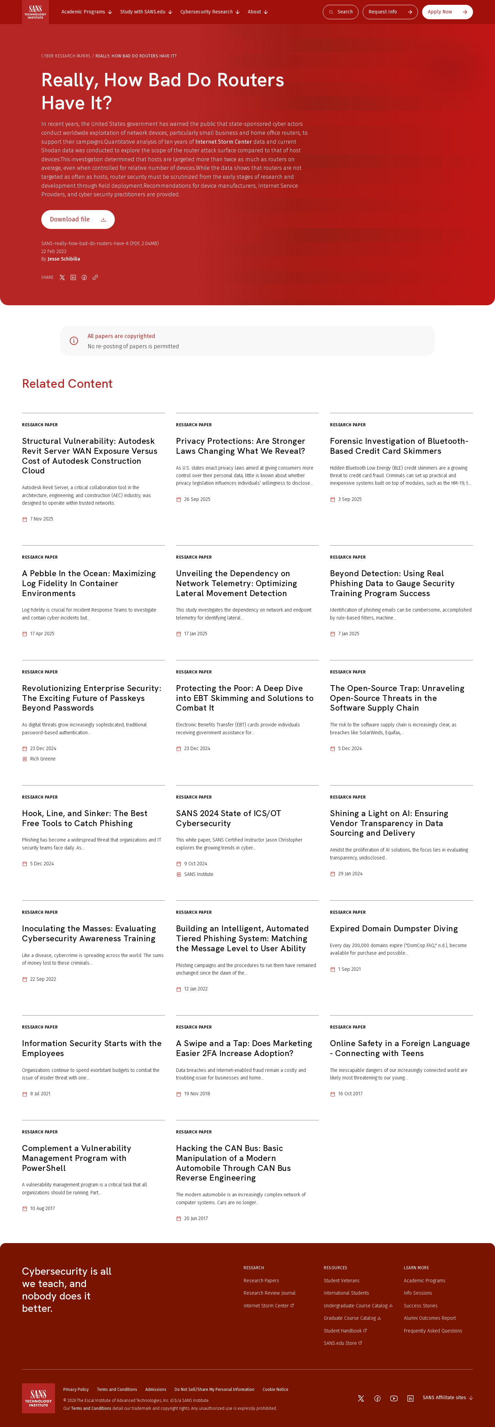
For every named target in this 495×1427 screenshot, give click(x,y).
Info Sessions (418, 1293)
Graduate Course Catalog (352, 1318)
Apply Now (447, 12)
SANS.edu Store (343, 1343)
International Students (346, 1293)
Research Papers (261, 1281)
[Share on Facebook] (84, 277)
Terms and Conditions (117, 1389)
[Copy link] (95, 277)
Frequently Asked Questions (433, 1331)
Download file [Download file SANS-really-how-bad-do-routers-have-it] (78, 219)
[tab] (87, 12)
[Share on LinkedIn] (73, 277)
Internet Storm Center (223, 142)
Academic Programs (425, 1281)
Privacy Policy (76, 1389)
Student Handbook (345, 1331)
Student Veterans (342, 1281)
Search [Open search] (341, 12)
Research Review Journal (270, 1293)
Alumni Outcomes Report (430, 1318)
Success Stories (421, 1306)
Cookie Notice (275, 1389)
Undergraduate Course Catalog (358, 1306)
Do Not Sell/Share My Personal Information (214, 1389)
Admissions (155, 1389)
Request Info (390, 12)
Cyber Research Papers (66, 56)
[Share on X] (62, 277)
